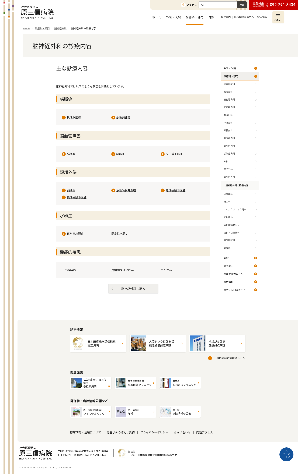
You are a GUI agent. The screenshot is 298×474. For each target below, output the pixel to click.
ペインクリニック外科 (235, 209)
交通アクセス (204, 432)
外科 (226, 161)
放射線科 (228, 217)
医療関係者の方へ (233, 273)
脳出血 (120, 154)
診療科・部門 (231, 76)
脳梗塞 (71, 154)
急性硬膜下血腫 (175, 190)
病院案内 (228, 265)
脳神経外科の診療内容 (237, 185)
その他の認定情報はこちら (229, 358)
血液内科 (228, 114)
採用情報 (228, 282)
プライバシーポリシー (154, 432)
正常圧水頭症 (75, 233)
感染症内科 (229, 153)
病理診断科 (229, 240)
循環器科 (228, 91)
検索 (242, 5)
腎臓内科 (228, 130)
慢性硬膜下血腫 (76, 197)
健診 (226, 258)
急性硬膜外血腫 (126, 190)
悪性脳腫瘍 (123, 117)
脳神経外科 (229, 176)
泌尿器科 (228, 194)
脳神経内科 (229, 145)
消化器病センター (233, 225)
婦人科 (227, 201)
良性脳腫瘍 (74, 117)
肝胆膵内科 (229, 107)
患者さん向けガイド (235, 289)
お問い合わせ (182, 432)
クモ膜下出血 (174, 154)
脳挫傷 (71, 190)
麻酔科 (227, 248)
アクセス (191, 5)
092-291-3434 (282, 4)
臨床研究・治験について (85, 432)
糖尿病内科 (229, 138)
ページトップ (286, 455)
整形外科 (228, 169)
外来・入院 (230, 68)
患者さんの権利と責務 (121, 432)
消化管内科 (229, 99)
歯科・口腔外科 (232, 232)
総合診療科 (229, 84)
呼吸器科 (228, 122)
